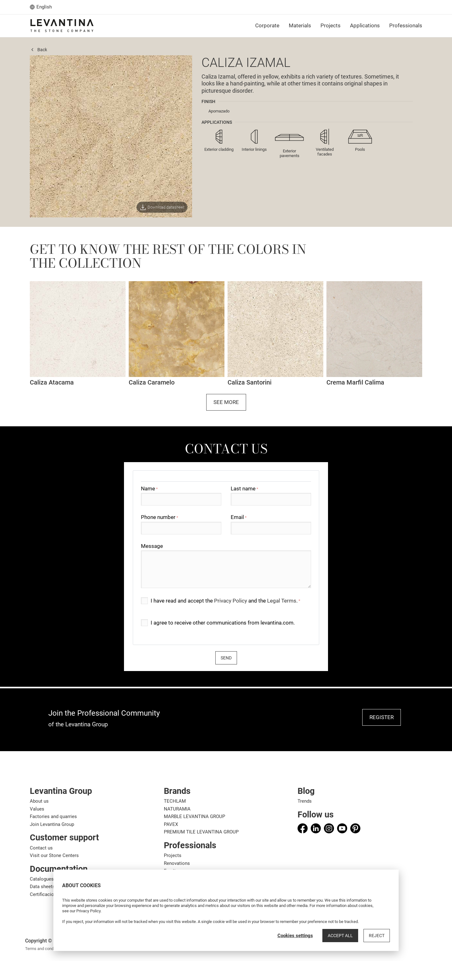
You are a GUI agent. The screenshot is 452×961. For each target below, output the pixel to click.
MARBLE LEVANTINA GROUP (194, 816)
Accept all (340, 935)
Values (37, 809)
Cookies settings (295, 935)
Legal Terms (281, 601)
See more (226, 402)
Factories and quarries (53, 816)
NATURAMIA (177, 809)
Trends (305, 801)
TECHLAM (175, 801)
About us (39, 801)
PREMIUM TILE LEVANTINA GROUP (201, 832)
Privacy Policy (230, 601)
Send (226, 657)
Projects (172, 855)
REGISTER (381, 717)
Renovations (177, 863)
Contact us (41, 848)
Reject (377, 935)
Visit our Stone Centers (54, 855)
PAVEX (171, 824)
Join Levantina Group (52, 824)
